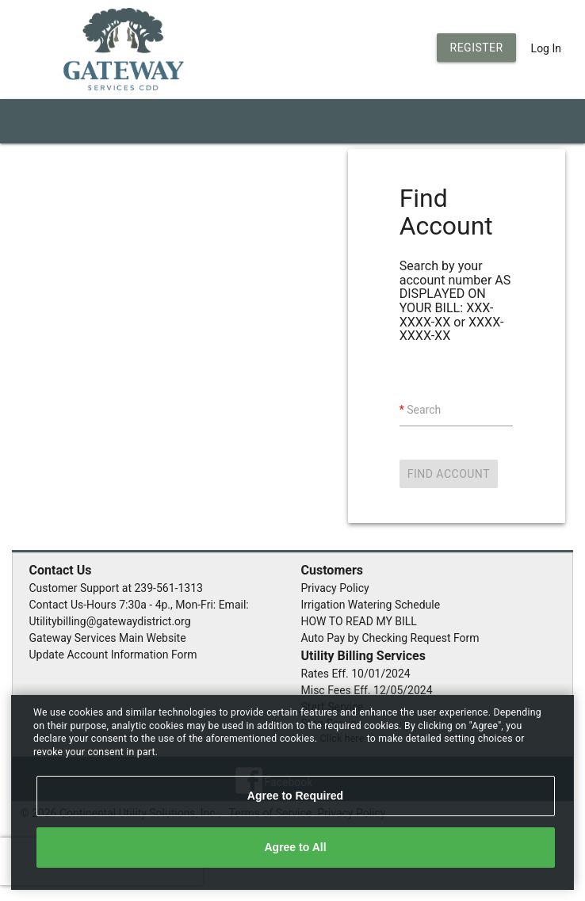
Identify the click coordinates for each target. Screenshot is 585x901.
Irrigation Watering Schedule (371, 604)
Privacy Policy (335, 588)
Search (424, 409)
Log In (546, 48)
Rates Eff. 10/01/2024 (356, 673)
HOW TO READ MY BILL (359, 621)
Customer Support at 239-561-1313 (116, 588)
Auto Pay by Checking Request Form (390, 638)
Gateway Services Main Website (107, 638)
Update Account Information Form (113, 654)
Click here (343, 738)
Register (476, 47)
